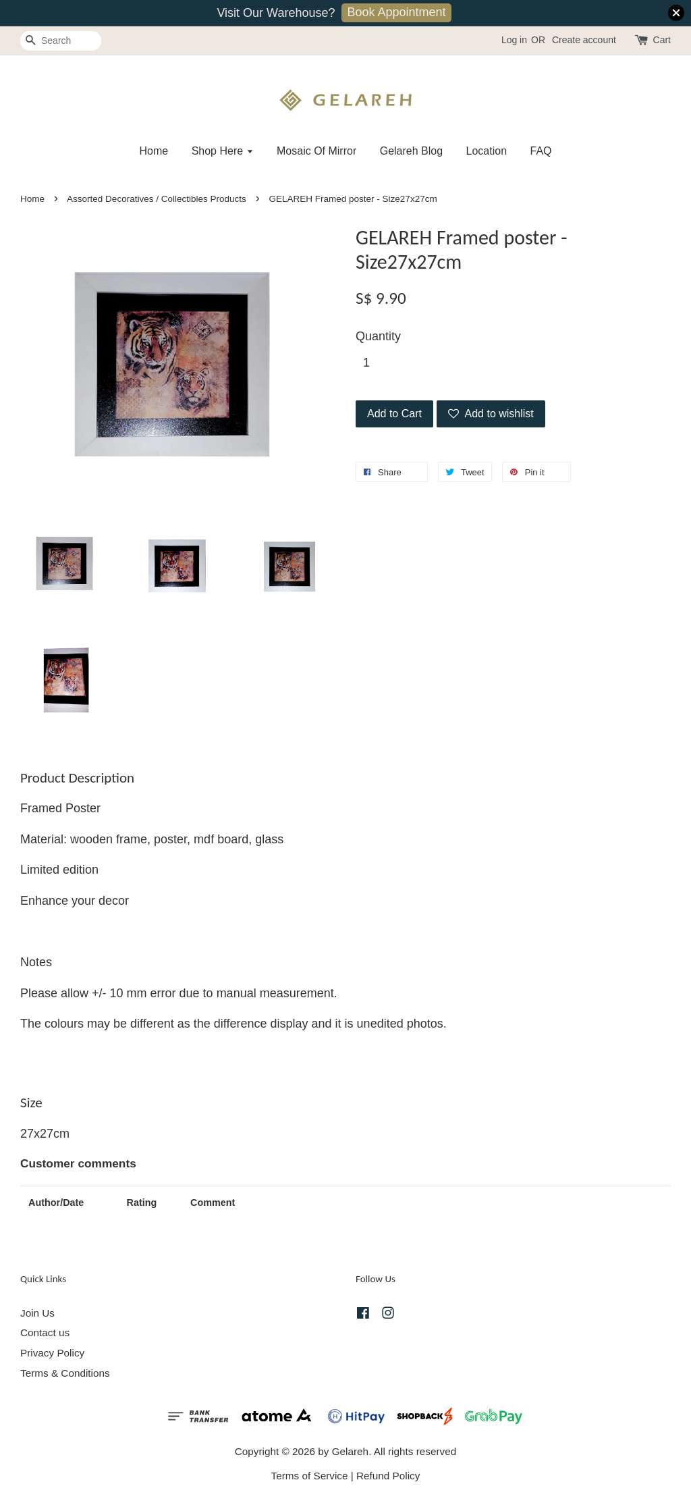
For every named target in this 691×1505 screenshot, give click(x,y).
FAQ (541, 151)
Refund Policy (388, 1475)
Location (486, 151)
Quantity (378, 336)
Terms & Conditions (65, 1373)
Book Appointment (396, 12)
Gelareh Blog (411, 151)
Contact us (45, 1332)
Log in (514, 39)
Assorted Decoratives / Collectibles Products (156, 199)
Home (153, 151)
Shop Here (223, 151)
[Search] (60, 41)
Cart (662, 39)
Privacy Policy (52, 1352)
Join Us (37, 1313)
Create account (584, 39)
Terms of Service (309, 1475)
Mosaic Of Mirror (316, 151)
